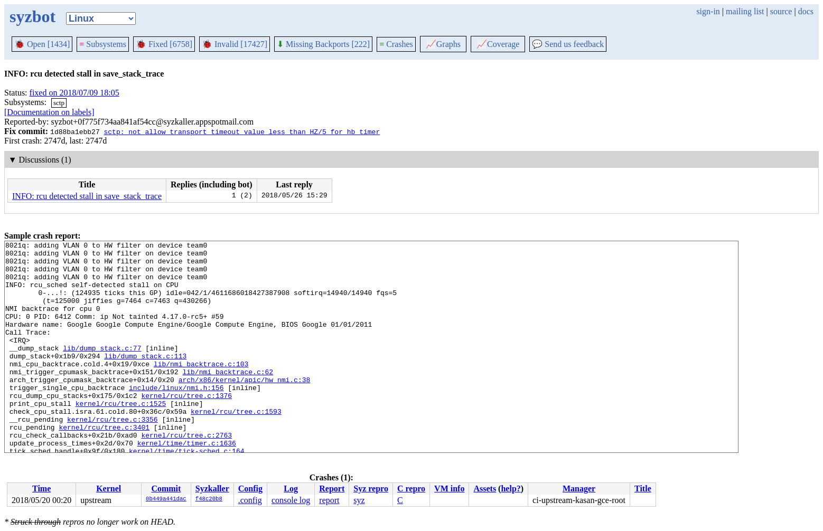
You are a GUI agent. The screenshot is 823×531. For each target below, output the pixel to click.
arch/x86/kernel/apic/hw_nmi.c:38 (245, 408)
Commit (166, 488)
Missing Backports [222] (323, 44)
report (329, 500)
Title (642, 488)
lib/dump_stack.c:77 (102, 370)
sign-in (707, 11)
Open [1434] (42, 44)
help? (510, 488)
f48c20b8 (208, 499)
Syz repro (370, 488)
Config (250, 488)
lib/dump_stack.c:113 (145, 379)
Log (291, 488)
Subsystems (102, 44)
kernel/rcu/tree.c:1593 (236, 446)
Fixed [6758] (164, 44)
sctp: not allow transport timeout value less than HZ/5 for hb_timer (242, 131)
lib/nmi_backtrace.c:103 (201, 389)
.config (250, 500)
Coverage (497, 44)
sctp (58, 103)
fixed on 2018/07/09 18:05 (74, 92)
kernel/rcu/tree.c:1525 (121, 436)
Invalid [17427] (234, 44)
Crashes (396, 44)
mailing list (745, 11)
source (781, 11)
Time (41, 488)
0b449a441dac (166, 499)
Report (331, 488)
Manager (579, 488)
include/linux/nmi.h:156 (176, 417)
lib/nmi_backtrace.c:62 (227, 398)
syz (358, 500)
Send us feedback (568, 44)
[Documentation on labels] (49, 112)
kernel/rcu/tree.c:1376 (186, 427)
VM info (449, 488)
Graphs (443, 44)
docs (805, 11)
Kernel (108, 488)
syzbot (32, 16)
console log (291, 500)
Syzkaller (212, 488)
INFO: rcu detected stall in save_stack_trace (87, 196)
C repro (411, 488)
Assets (484, 488)
